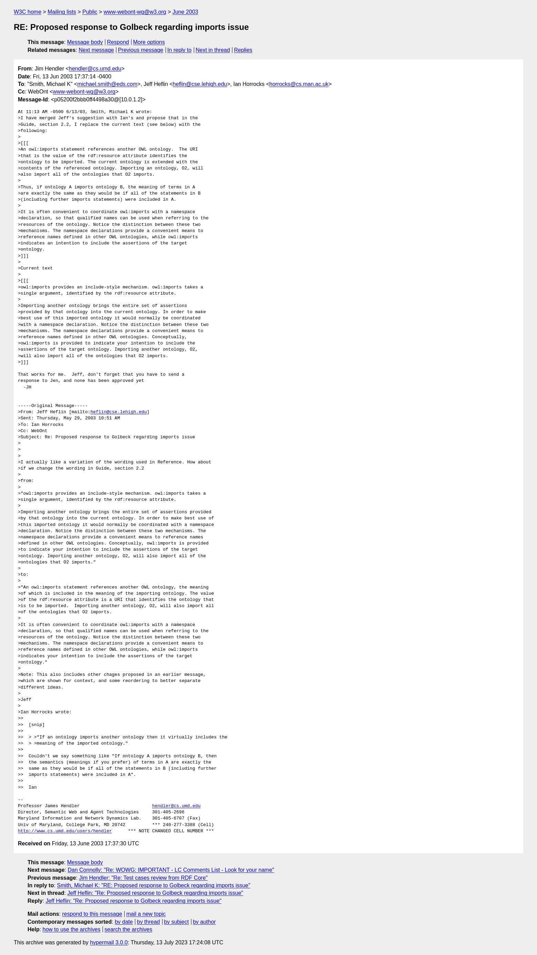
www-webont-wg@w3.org (135, 12)
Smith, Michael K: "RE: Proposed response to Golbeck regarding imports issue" (153, 885)
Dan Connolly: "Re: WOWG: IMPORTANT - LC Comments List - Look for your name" (171, 870)
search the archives (128, 929)
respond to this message (92, 914)
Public (89, 12)
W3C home (27, 12)
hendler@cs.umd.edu (95, 69)
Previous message (141, 50)
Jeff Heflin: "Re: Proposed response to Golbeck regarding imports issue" (155, 893)
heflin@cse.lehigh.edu (200, 84)
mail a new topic (146, 914)
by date (124, 922)
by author (204, 922)
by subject (176, 922)
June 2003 (185, 12)
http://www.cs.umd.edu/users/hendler (65, 831)
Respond (118, 42)
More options (149, 42)
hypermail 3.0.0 (108, 942)
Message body (85, 42)
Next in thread (213, 50)
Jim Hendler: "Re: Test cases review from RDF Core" (143, 878)
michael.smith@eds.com (107, 84)
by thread (148, 922)
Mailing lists (62, 12)
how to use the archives (72, 929)
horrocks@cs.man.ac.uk (298, 84)
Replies (243, 50)
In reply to (179, 50)
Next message (96, 50)
